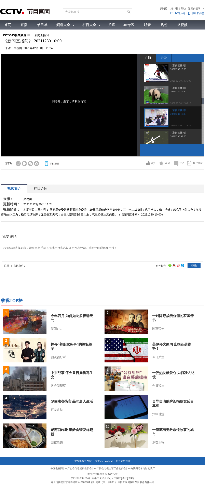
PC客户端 (180, 13)
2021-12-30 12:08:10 (180, 103)
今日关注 (158, 357)
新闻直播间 (42, 35)
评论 (181, 163)
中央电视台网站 (83, 460)
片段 (164, 57)
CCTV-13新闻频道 (14, 35)
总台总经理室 (123, 460)
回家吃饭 (57, 442)
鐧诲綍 (163, 8)
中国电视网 (57, 468)
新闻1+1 (56, 328)
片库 (111, 25)
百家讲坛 (57, 409)
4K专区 (129, 25)
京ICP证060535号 (80, 478)
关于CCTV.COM (104, 460)
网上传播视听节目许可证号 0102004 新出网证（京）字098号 (84, 482)
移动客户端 (198, 13)
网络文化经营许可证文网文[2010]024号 (113, 478)
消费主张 (158, 442)
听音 (147, 25)
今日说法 (158, 385)
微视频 (182, 25)
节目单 (42, 25)
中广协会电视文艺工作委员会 (110, 468)
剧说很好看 (58, 357)
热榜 (164, 25)
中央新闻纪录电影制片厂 (141, 468)
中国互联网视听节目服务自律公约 (136, 482)
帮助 (183, 8)
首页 (7, 25)
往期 (148, 57)
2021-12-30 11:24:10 (180, 125)
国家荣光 (158, 328)
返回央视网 (196, 8)
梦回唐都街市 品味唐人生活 (72, 401)
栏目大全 (89, 25)
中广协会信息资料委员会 (78, 468)
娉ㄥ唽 (174, 8)
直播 (23, 25)
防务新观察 (58, 385)
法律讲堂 (158, 414)
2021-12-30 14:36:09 (180, 80)
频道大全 (63, 25)
